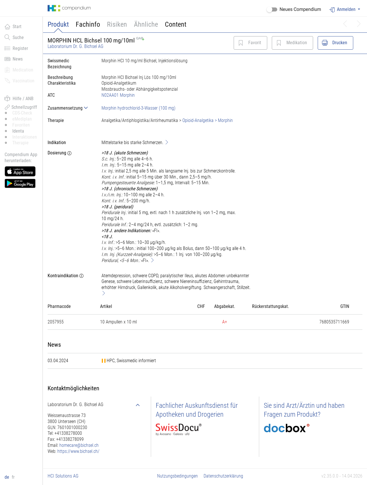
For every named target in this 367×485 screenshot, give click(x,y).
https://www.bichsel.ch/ (78, 451)
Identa (18, 131)
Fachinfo (88, 24)
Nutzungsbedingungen (177, 476)
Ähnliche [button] (146, 24)
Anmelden (343, 10)
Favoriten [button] (21, 125)
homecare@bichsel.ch (79, 445)
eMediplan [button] (22, 119)
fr (13, 477)
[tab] (70, 108)
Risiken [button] (117, 24)
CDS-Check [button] (22, 113)
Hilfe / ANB (19, 98)
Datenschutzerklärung (223, 476)
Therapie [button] (20, 143)
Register (16, 48)
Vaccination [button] (19, 81)
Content (175, 24)
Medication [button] (19, 70)
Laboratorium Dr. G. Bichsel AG (76, 46)
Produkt (58, 24)
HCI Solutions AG (63, 476)
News (14, 59)
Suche (14, 37)
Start (13, 26)
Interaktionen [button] (24, 137)
